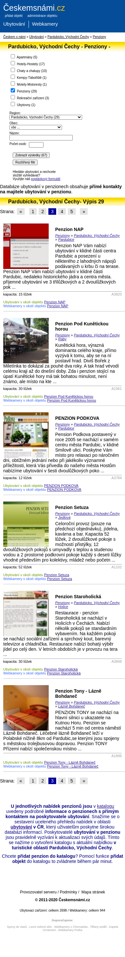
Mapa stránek (93, 892)
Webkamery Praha (70, 930)
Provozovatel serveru (38, 892)
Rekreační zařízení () (30, 97)
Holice (63, 607)
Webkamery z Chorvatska (71, 926)
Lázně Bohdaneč (71, 706)
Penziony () (24, 90)
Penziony (99, 37)
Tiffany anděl (98, 926)
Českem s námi (14, 37)
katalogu (105, 806)
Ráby (62, 339)
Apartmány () (24, 56)
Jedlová (64, 517)
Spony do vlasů (17, 926)
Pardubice (66, 239)
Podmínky (68, 892)
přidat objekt (13, 16)
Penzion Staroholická (78, 596)
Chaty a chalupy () (29, 70)
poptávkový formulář (45, 179)
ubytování (21, 827)
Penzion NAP (69, 229)
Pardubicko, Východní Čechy (68, 37)
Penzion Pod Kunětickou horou (68, 396)
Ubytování (14, 24)
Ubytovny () (23, 104)
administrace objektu (42, 16)
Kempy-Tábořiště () (28, 77)
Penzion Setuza (72, 507)
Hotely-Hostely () (27, 63)
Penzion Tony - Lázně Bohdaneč (69, 762)
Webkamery (45, 24)
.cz (34, 7)
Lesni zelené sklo (40, 926)
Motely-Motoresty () (28, 83)
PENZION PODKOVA (77, 418)
